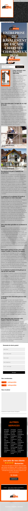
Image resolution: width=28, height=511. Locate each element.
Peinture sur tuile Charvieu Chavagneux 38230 (14, 442)
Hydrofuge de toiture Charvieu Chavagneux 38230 (21, 448)
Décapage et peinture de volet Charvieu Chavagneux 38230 (14, 433)
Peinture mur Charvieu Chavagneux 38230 (7, 441)
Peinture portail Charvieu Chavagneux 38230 (21, 441)
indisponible (12, 382)
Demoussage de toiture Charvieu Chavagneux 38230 (14, 450)
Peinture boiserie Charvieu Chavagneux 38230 (7, 448)
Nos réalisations (14, 60)
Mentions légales (14, 489)
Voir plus (14, 478)
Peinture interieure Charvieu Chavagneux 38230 (21, 433)
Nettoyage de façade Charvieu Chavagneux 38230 (7, 433)
